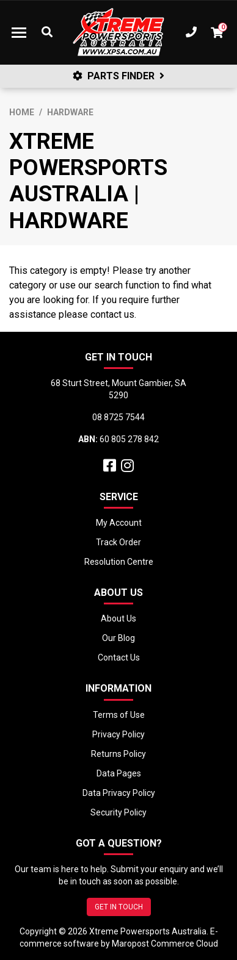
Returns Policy (118, 754)
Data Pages (119, 773)
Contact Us (119, 657)
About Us (118, 618)
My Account (119, 523)
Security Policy (118, 812)
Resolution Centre (118, 562)
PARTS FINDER (118, 76)
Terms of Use (119, 715)
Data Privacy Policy (118, 793)
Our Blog (118, 638)
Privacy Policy (118, 734)
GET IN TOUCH (119, 907)
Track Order (118, 542)
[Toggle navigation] (19, 32)
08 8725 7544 (118, 417)
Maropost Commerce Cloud (165, 943)
